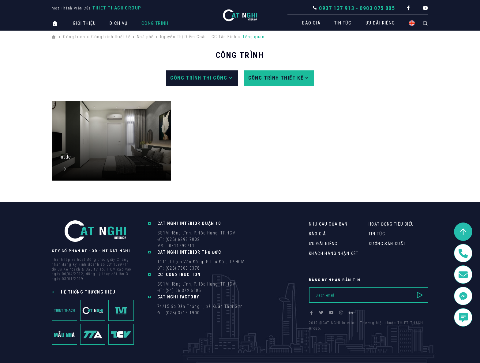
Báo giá (308, 23)
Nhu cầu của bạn (328, 224)
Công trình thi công (201, 78)
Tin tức (340, 23)
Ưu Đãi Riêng (377, 23)
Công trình (155, 23)
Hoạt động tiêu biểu (391, 224)
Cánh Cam (351, 334)
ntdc (66, 157)
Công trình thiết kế (279, 78)
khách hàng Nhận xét (334, 253)
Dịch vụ (119, 23)
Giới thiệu (84, 23)
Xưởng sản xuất (387, 243)
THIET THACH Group (116, 8)
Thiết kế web (321, 334)
